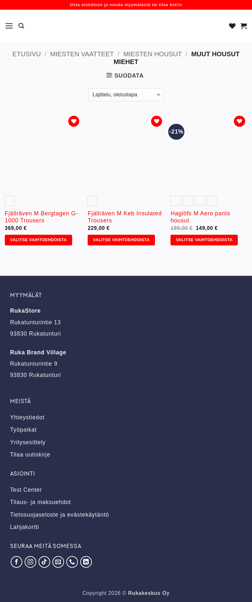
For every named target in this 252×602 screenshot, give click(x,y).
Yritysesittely (28, 442)
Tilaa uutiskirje (30, 454)
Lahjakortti (24, 527)
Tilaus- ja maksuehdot (40, 502)
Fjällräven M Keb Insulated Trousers (125, 217)
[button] (9, 25)
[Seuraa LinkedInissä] (86, 562)
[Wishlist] (232, 26)
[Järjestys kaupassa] (125, 94)
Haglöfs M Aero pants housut (200, 217)
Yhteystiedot (27, 417)
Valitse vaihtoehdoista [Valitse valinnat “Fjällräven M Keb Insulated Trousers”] (121, 240)
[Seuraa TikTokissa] (44, 562)
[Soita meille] (72, 562)
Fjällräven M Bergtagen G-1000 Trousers (41, 217)
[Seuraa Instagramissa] (30, 562)
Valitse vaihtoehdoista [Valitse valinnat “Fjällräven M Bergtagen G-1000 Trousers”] (38, 240)
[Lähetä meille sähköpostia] (58, 562)
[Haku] (21, 25)
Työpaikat (23, 429)
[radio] (10, 201)
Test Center (26, 490)
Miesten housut (152, 54)
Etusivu (26, 54)
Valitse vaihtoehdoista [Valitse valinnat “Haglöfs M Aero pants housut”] (204, 240)
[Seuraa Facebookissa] (16, 562)
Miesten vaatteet (82, 54)
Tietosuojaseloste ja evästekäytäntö (59, 514)
